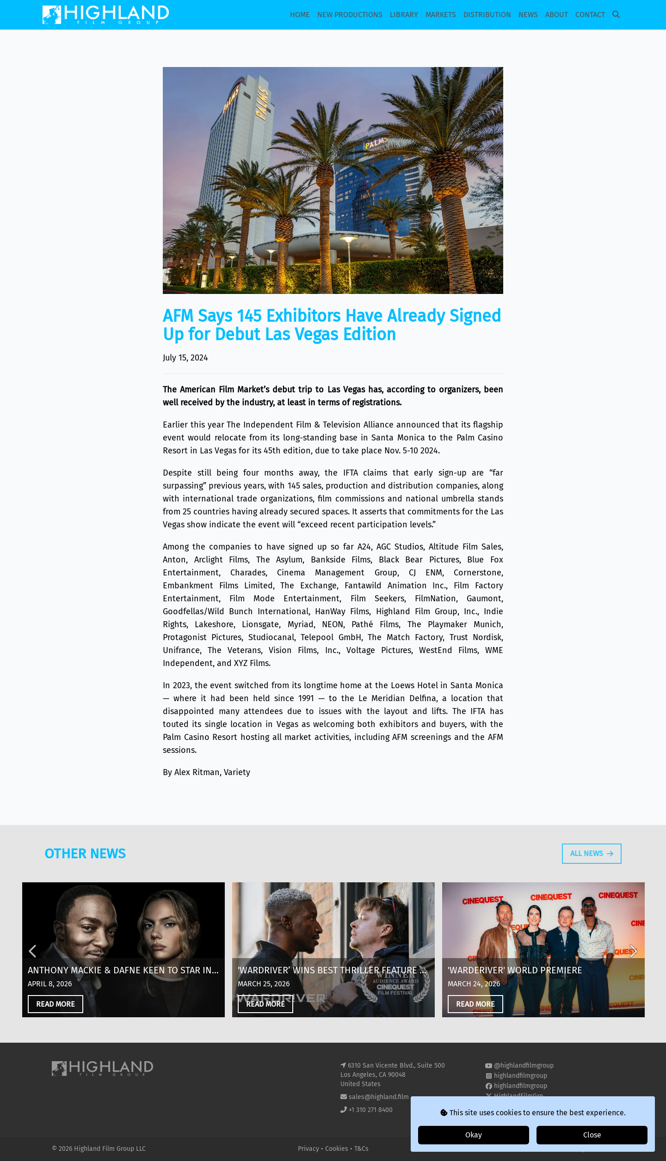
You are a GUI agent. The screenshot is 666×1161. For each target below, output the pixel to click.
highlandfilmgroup (520, 1076)
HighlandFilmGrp (518, 1096)
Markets (441, 14)
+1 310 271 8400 (371, 1110)
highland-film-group (523, 1106)
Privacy (309, 1149)
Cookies (337, 1149)
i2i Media (600, 1149)
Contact (590, 14)
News (528, 14)
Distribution (487, 14)
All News (591, 858)
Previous (33, 956)
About (556, 14)
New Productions (349, 14)
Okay (473, 1134)
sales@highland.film (379, 1097)
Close (592, 1134)
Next (633, 956)
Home (300, 14)
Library (404, 14)
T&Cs (361, 1149)
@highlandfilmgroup (524, 1065)
